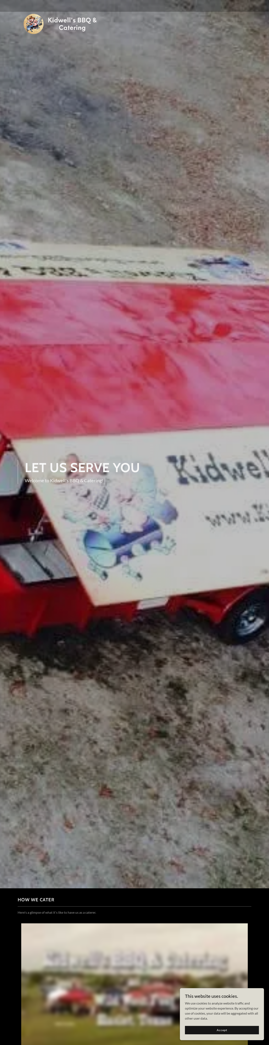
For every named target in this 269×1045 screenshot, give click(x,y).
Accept (222, 1030)
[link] (58, 5)
